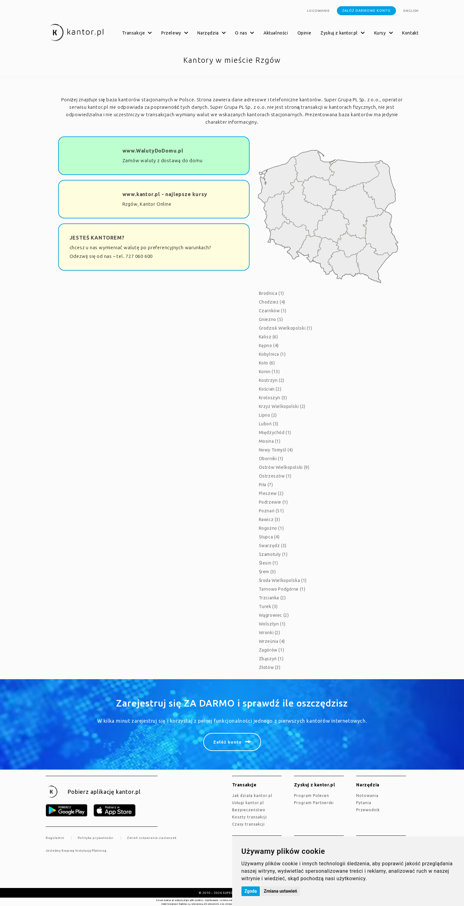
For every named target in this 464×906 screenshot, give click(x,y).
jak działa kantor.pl (252, 796)
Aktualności (276, 32)
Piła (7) (266, 484)
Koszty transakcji (249, 817)
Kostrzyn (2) (271, 380)
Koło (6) (267, 362)
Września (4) (272, 641)
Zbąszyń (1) (271, 658)
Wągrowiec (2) (274, 615)
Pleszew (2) (271, 493)
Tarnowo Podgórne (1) (282, 589)
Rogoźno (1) (271, 528)
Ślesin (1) (268, 563)
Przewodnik (368, 810)
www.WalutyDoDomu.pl (152, 150)
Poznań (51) (271, 510)
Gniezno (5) (271, 319)
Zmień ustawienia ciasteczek (152, 838)
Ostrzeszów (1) (275, 476)
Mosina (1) (270, 441)
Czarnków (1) (273, 310)
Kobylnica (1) (272, 354)
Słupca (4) (269, 536)
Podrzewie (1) (273, 502)
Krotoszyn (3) (273, 397)
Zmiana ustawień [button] (280, 891)
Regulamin (55, 838)
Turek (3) (268, 606)
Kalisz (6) (268, 336)
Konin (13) (269, 371)
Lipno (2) (268, 415)
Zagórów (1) (271, 649)
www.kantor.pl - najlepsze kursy (164, 194)
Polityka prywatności (95, 838)
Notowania (367, 796)
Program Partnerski (314, 803)
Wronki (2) (269, 632)
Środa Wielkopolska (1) (283, 580)
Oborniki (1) (271, 458)
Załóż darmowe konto (366, 10)
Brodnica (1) (271, 293)
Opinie (304, 32)
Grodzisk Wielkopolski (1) (285, 328)
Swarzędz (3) (273, 545)
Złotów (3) (270, 667)
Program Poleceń (311, 796)
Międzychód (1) (275, 432)
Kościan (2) (270, 389)
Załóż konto (227, 742)
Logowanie (318, 10)
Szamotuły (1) (273, 554)
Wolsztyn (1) (272, 623)
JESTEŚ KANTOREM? (97, 237)
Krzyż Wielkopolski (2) (282, 406)
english (411, 10)
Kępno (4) (269, 345)
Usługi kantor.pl (248, 803)
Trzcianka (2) (272, 597)
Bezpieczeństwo (248, 810)
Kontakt (410, 32)
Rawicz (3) (269, 519)
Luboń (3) (268, 423)
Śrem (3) (267, 571)
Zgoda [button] (251, 891)
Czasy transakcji (248, 824)
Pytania (363, 803)
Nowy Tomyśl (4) (276, 449)
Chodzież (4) (272, 302)
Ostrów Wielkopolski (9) (284, 467)
